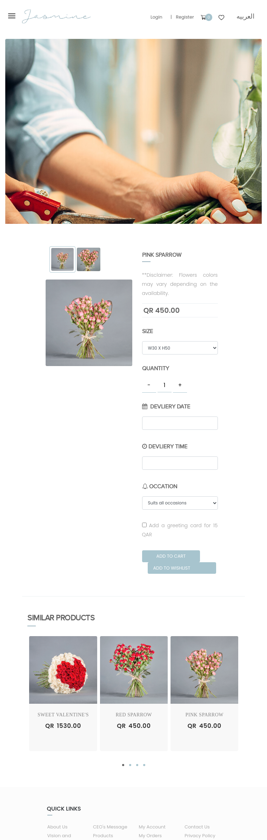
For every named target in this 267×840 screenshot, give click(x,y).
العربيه (245, 16)
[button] (123, 765)
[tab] (62, 259)
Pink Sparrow (204, 714)
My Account (152, 827)
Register (185, 17)
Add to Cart (171, 556)
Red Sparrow (134, 714)
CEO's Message (110, 827)
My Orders (150, 835)
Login (156, 17)
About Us (57, 827)
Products (103, 835)
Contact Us (197, 827)
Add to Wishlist (171, 568)
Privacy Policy (200, 835)
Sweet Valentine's (63, 714)
